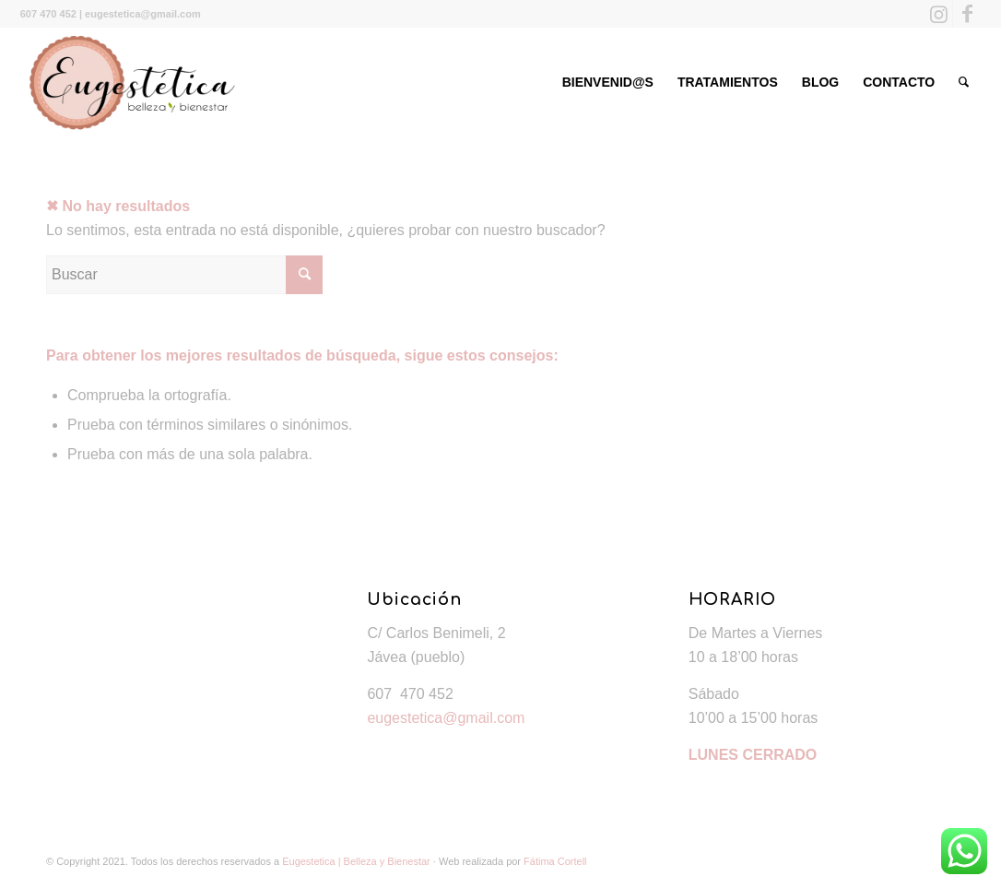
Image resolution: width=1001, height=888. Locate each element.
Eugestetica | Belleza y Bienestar (356, 861)
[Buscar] (964, 82)
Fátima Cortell (555, 861)
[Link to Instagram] (938, 14)
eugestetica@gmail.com (445, 718)
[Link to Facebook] (967, 14)
